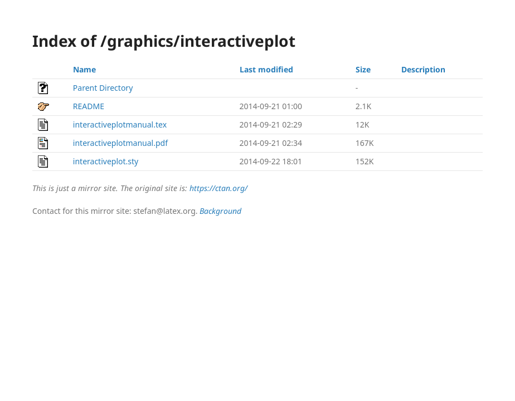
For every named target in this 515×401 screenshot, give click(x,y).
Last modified (266, 69)
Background (220, 211)
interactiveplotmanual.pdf (120, 143)
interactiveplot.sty (105, 161)
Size (363, 69)
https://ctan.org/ (218, 188)
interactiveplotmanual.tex (120, 124)
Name (84, 69)
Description (423, 69)
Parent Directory (103, 87)
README (88, 106)
